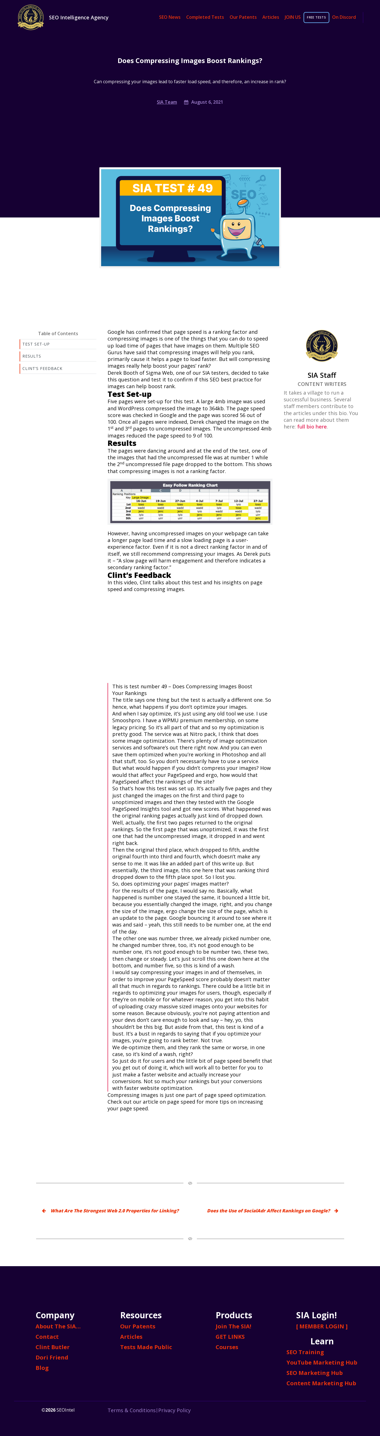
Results (31, 356)
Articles (270, 17)
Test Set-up (36, 344)
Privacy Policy (174, 1410)
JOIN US (293, 17)
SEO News (170, 17)
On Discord (344, 17)
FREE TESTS (316, 17)
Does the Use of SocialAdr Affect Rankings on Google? (268, 1211)
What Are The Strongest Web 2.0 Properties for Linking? (114, 1211)
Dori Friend (52, 1357)
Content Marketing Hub (321, 1383)
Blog (42, 1368)
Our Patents (243, 17)
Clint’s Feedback (42, 368)
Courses (227, 1347)
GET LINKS (230, 1336)
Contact (47, 1336)
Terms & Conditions (132, 1410)
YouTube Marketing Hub (321, 1362)
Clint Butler (53, 1347)
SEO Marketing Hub (314, 1373)
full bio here (312, 426)
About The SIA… (58, 1326)
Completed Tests (205, 17)
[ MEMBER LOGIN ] (322, 1326)
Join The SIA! (233, 1326)
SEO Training (305, 1352)
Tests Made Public (146, 1347)
